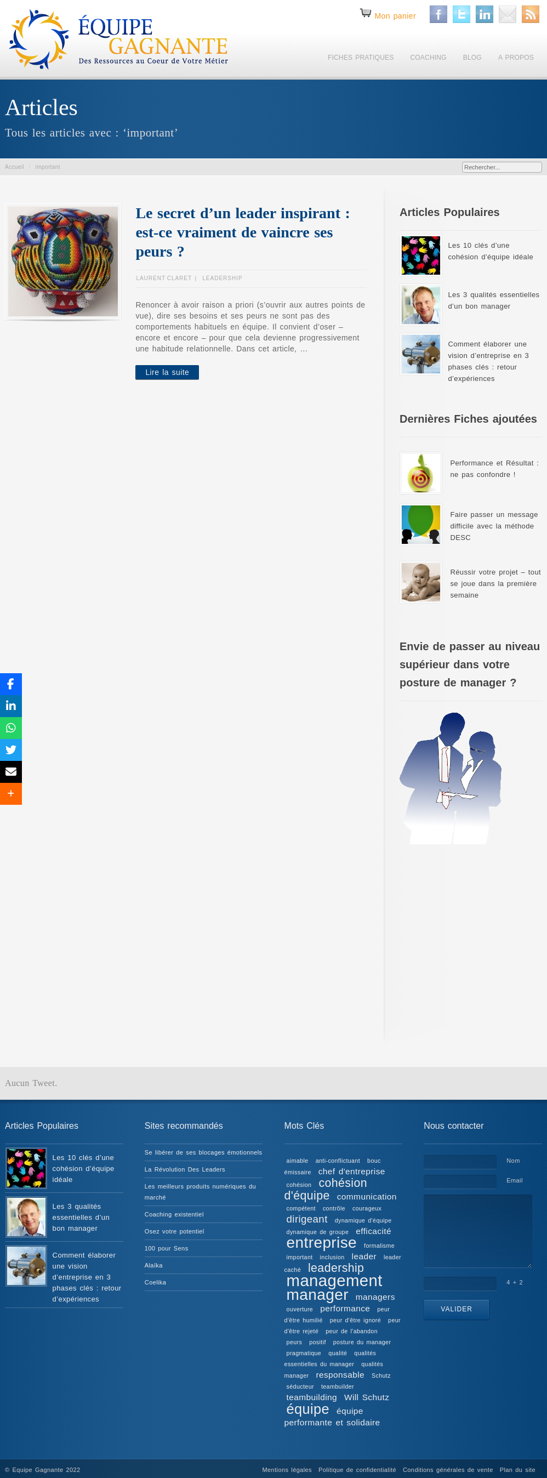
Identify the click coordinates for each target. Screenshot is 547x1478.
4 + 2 (514, 1282)
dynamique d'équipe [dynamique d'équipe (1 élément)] (363, 1220)
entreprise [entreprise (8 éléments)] (322, 1242)
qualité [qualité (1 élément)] (337, 1353)
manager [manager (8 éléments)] (318, 1294)
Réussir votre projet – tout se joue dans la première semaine (495, 583)
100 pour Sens (167, 1248)
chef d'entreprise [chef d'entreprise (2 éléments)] (351, 1171)
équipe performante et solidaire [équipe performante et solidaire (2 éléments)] (332, 1416)
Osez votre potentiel (174, 1231)
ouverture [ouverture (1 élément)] (300, 1309)
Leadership (222, 278)
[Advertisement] (471, 937)
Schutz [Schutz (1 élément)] (381, 1375)
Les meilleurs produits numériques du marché (200, 1192)
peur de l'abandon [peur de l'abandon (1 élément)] (352, 1331)
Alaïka (154, 1265)
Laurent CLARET (164, 278)
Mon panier (395, 16)
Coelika (156, 1282)
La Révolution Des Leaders (185, 1169)
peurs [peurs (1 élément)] (295, 1342)
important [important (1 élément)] (300, 1257)
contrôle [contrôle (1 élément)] (334, 1208)
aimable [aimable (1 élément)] (298, 1160)
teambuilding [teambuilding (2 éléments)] (312, 1397)
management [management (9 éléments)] (335, 1280)
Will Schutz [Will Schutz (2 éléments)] (366, 1397)
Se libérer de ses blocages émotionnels (204, 1152)
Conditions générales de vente (448, 1469)
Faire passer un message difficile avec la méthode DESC (494, 526)
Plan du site (517, 1469)
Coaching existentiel (174, 1214)
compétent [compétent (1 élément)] (301, 1208)
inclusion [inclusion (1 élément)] (332, 1257)
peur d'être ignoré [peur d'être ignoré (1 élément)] (355, 1320)
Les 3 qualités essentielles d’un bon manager (81, 1217)
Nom (513, 1160)
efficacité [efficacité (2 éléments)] (373, 1231)
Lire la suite (167, 372)
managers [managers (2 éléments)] (375, 1296)
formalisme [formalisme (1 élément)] (379, 1245)
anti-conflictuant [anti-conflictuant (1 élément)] (338, 1160)
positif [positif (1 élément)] (317, 1342)
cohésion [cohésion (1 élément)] (299, 1184)
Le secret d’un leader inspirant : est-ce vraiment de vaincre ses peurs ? (242, 232)
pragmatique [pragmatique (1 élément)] (304, 1353)
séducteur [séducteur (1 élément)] (300, 1386)
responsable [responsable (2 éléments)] (340, 1374)
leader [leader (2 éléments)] (364, 1256)
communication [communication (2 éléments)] (367, 1196)
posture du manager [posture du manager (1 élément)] (362, 1342)
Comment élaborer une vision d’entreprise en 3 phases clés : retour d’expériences (87, 1277)
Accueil (14, 167)
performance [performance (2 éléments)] (345, 1308)
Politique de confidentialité (357, 1469)
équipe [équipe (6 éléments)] (308, 1409)
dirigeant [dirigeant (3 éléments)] (307, 1219)
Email (514, 1180)
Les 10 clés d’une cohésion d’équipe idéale (84, 1168)
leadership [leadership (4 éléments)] (336, 1268)
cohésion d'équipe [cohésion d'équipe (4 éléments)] (325, 1189)
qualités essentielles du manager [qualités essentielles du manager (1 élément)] (330, 1358)
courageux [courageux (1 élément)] (366, 1208)
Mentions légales (287, 1469)
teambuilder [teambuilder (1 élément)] (337, 1386)
